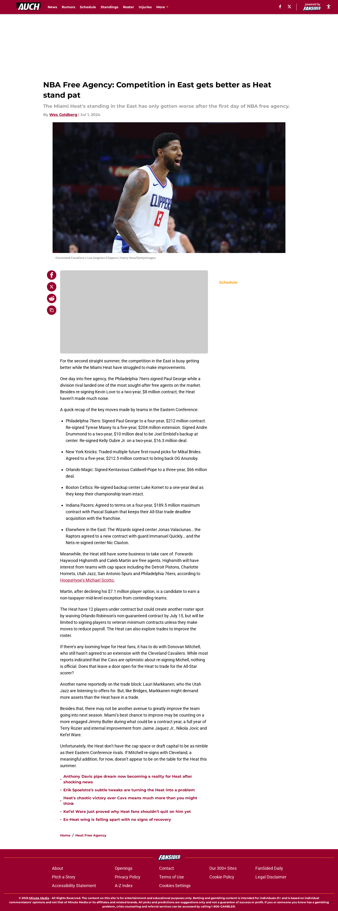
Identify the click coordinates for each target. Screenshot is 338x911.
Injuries (145, 7)
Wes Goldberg (63, 114)
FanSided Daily (269, 868)
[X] (289, 6)
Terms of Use (171, 876)
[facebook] (280, 6)
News (52, 7)
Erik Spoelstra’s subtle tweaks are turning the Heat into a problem (129, 790)
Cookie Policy (221, 876)
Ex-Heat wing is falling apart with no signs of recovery (117, 819)
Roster (128, 7)
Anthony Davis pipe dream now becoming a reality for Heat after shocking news (127, 779)
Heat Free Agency (90, 835)
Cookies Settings (175, 885)
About (57, 868)
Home (65, 835)
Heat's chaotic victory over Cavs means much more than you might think (130, 801)
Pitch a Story (63, 876)
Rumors (68, 7)
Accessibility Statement (74, 885)
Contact (166, 868)
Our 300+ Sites (223, 868)
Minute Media (39, 898)
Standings (109, 7)
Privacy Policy (127, 876)
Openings (123, 868)
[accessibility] (328, 6)
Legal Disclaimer (270, 876)
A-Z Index (124, 885)
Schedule (88, 7)
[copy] (51, 310)
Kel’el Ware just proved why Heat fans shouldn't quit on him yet (127, 811)
